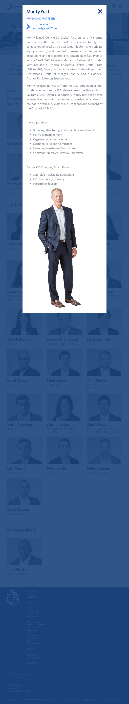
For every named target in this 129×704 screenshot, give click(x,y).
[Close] (100, 11)
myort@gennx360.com (43, 28)
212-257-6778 (40, 24)
